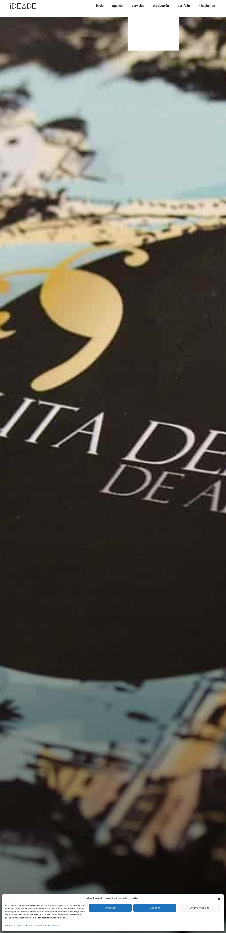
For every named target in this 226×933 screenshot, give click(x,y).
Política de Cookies (14, 925)
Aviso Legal (53, 925)
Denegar (155, 907)
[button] (219, 898)
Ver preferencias (199, 907)
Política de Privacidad (35, 925)
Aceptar (110, 907)
